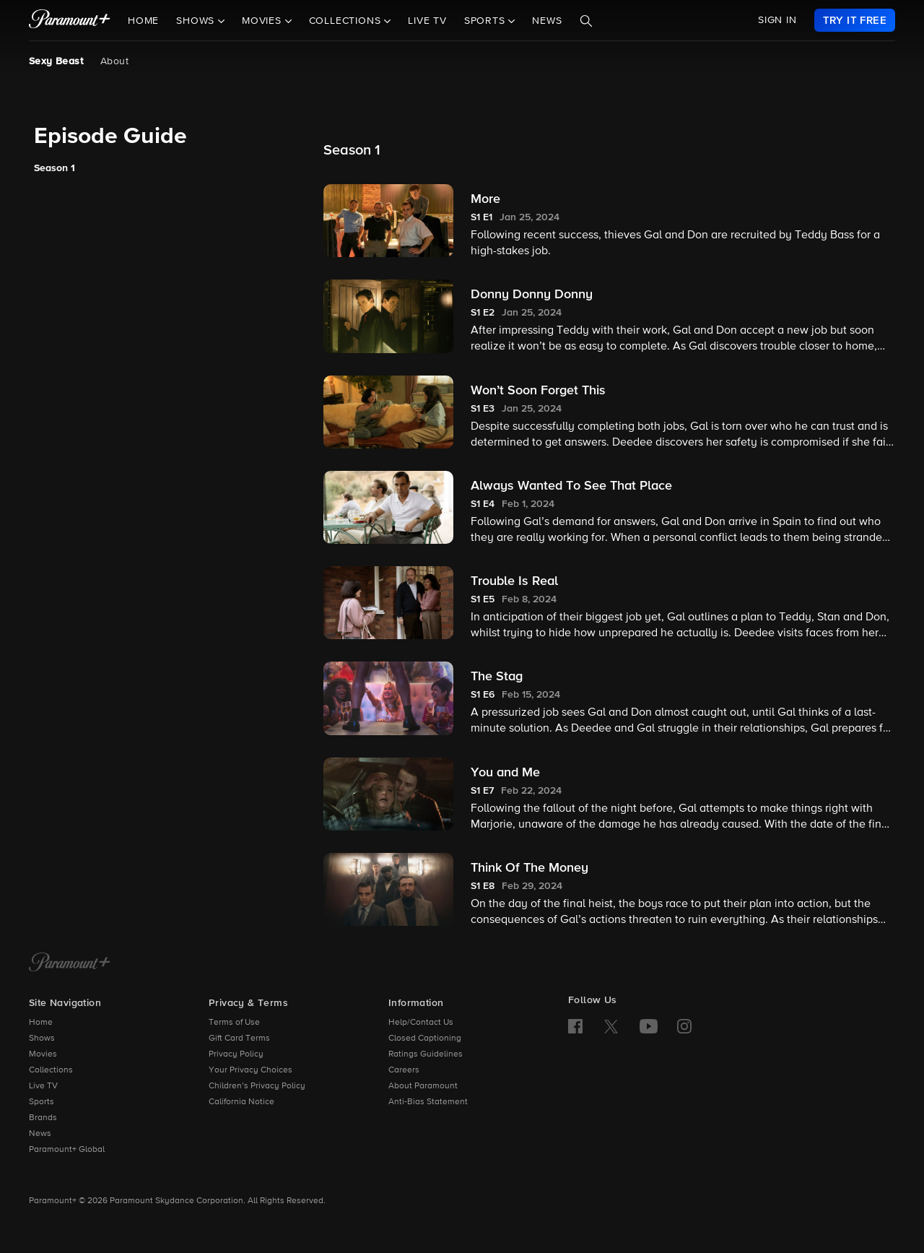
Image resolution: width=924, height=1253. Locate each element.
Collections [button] (347, 21)
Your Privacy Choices (250, 1070)
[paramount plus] (69, 20)
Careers (403, 1070)
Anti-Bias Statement (428, 1102)
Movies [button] (263, 21)
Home (143, 21)
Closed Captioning (424, 1038)
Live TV (427, 21)
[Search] (586, 20)
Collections (51, 1070)
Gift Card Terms (239, 1038)
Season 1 (54, 168)
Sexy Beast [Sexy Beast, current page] (56, 61)
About (114, 61)
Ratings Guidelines (425, 1054)
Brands (43, 1118)
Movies (43, 1054)
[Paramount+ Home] (69, 963)
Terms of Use (234, 1022)
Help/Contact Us (420, 1022)
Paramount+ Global (67, 1149)
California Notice (241, 1102)
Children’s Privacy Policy (257, 1086)
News (547, 21)
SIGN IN (777, 20)
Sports (41, 1102)
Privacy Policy (236, 1054)
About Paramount (423, 1086)
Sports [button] (486, 21)
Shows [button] (197, 21)
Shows (42, 1038)
